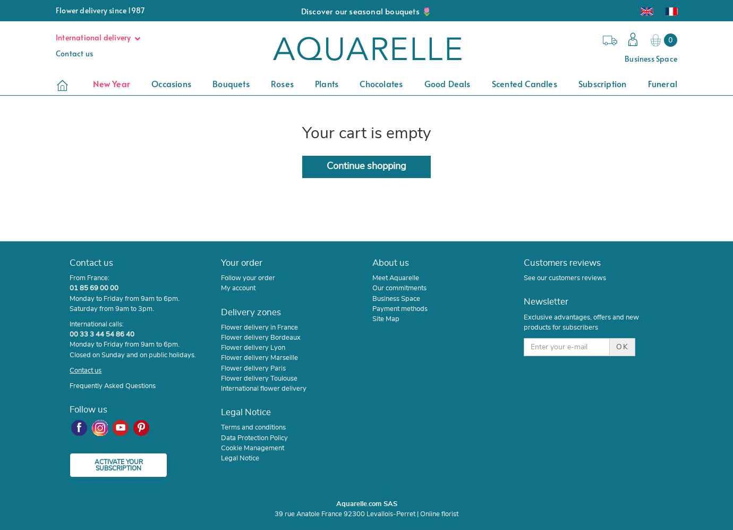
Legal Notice (240, 458)
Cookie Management (252, 448)
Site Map (385, 319)
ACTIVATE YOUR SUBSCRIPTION (119, 465)
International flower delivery (263, 388)
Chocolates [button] (381, 83)
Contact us (74, 53)
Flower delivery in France (259, 327)
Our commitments (399, 288)
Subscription (602, 83)
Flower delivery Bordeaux (261, 337)
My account (238, 288)
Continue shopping (366, 166)
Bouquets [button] (231, 83)
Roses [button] (282, 83)
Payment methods (400, 309)
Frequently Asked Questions (113, 386)
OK (622, 347)
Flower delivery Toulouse (259, 378)
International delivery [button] (101, 37)
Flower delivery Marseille (259, 357)
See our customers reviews (565, 278)
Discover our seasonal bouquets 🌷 (366, 10)
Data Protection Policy (254, 438)
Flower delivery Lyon (253, 347)
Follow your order (248, 278)
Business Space (651, 59)
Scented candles (524, 83)
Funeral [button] (662, 83)
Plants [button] (326, 83)
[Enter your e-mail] (566, 347)
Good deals (447, 83)
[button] (630, 40)
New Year (111, 83)
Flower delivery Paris (253, 368)
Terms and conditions (253, 427)
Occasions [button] (171, 83)
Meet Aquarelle (395, 278)
